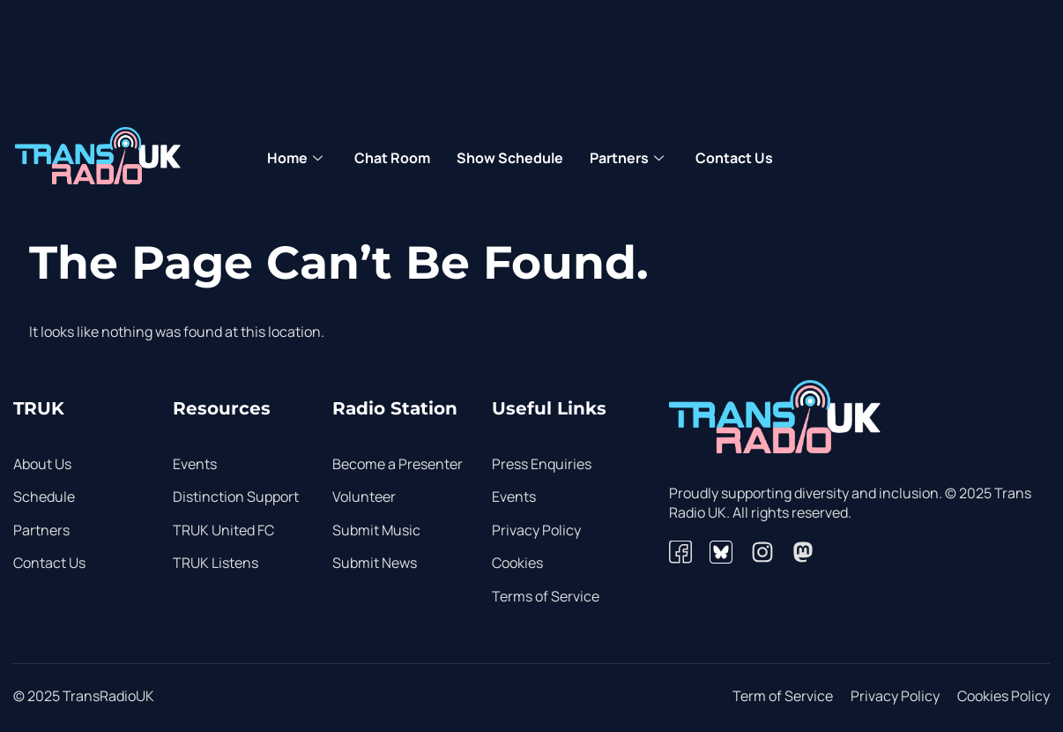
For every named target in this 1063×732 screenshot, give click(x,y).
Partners (627, 158)
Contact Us (734, 158)
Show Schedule (510, 158)
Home (295, 158)
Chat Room (392, 158)
